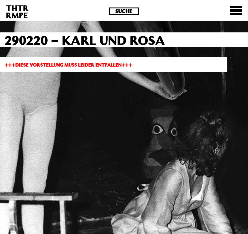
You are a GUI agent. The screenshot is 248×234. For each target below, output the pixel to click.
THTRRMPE (17, 11)
